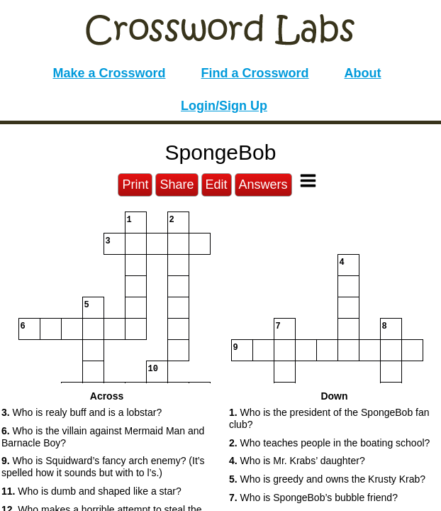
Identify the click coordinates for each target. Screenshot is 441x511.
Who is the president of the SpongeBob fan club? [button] (329, 418)
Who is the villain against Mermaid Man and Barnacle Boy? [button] (102, 437)
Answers (263, 184)
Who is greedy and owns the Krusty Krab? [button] (327, 479)
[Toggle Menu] (308, 180)
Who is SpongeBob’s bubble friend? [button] (313, 497)
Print (135, 184)
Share (177, 184)
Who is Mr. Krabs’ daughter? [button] (297, 460)
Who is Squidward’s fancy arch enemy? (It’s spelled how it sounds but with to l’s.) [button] (103, 466)
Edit (217, 184)
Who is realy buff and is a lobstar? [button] (81, 412)
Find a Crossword (255, 73)
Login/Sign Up (224, 106)
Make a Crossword (108, 73)
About (363, 73)
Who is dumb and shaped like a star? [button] (91, 491)
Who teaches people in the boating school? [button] (329, 443)
